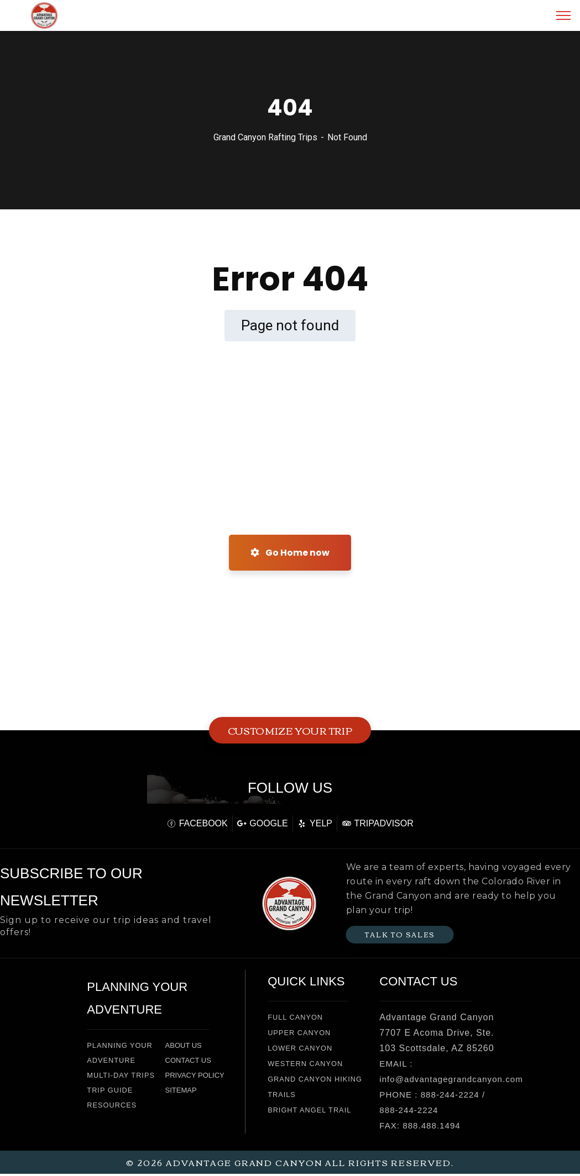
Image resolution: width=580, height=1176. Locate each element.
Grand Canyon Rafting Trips (265, 137)
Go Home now (290, 552)
